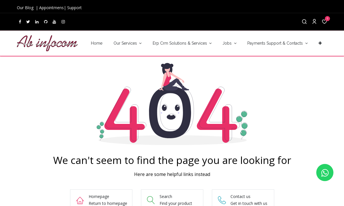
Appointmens (51, 7)
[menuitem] (96, 43)
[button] (320, 43)
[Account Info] (314, 22)
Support (74, 7)
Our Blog (26, 7)
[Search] (304, 22)
